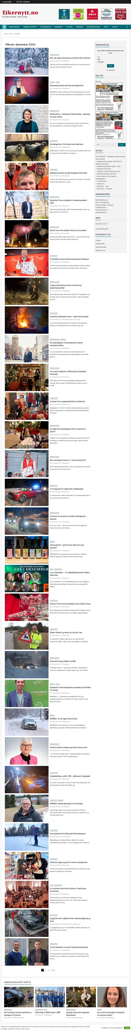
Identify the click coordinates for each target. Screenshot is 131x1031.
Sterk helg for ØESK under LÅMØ (47, 1012)
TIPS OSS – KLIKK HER (22, 2)
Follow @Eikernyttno (102, 229)
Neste (53, 970)
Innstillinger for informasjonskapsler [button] (112, 1028)
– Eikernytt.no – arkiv (102, 186)
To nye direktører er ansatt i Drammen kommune (69, 947)
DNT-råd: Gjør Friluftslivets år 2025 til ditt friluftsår (70, 58)
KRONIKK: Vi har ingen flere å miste (63, 718)
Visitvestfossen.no (101, 210)
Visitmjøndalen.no (101, 212)
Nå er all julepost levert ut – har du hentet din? (68, 460)
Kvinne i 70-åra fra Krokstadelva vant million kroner (70, 603)
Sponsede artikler (93, 27)
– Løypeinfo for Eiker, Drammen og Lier (107, 171)
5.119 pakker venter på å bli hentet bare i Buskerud (69, 259)
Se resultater (110, 70)
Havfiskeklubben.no (101, 200)
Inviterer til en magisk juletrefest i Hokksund (67, 401)
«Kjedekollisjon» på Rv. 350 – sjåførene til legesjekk (70, 776)
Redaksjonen (66, 61)
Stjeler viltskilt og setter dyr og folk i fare (66, 632)
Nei (99, 59)
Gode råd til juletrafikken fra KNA (63, 661)
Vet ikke (101, 62)
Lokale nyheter (14, 27)
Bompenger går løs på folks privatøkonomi (66, 85)
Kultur (114, 27)
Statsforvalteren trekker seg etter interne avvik (68, 747)
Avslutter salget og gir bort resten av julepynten (68, 862)
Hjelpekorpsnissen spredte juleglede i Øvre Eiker (68, 173)
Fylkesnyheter (45, 27)
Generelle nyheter (29, 27)
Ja (99, 57)
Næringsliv (59, 27)
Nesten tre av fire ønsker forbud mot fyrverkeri (68, 230)
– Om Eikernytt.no (101, 181)
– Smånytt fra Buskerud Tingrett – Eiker (108, 166)
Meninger (79, 27)
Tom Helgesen (66, 836)
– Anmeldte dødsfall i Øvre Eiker (105, 174)
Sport (106, 27)
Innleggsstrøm (100, 244)
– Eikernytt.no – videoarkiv (103, 189)
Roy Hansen (66, 119)
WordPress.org (100, 250)
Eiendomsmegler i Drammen (104, 205)
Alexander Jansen (19, 1017)
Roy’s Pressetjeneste (102, 202)
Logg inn (98, 240)
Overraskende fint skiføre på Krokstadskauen (68, 833)
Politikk (69, 27)
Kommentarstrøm (101, 247)
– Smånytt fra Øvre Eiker (103, 169)
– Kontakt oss (99, 184)
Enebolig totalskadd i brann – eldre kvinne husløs (69, 316)
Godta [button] (127, 1028)
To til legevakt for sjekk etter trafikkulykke (66, 489)
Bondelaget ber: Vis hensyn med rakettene (66, 144)
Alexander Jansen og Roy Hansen (71, 319)
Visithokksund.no (100, 207)
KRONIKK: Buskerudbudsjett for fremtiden (66, 803)
